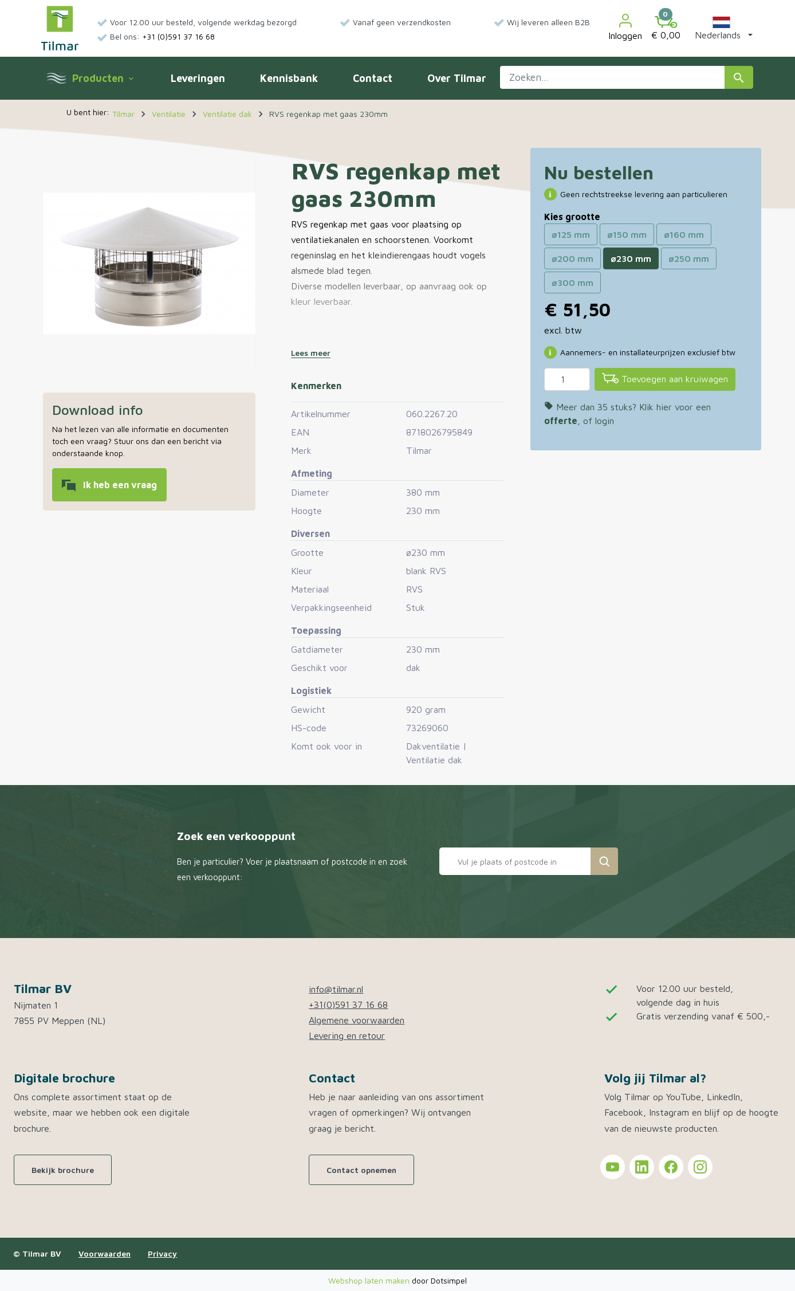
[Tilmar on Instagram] (700, 1167)
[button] (721, 28)
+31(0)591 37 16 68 (348, 1004)
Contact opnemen (361, 1170)
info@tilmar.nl (336, 989)
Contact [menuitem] (372, 78)
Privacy (162, 1253)
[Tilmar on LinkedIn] (641, 1167)
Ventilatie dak (434, 760)
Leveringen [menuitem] (198, 78)
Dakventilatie (433, 746)
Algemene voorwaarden (356, 1020)
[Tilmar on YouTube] (612, 1167)
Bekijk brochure (63, 1170)
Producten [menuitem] (102, 78)
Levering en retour (347, 1035)
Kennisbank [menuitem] (289, 78)
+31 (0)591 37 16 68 (178, 36)
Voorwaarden (104, 1253)
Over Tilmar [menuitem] (456, 78)
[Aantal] (567, 379)
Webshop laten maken (370, 1280)
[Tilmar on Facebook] (671, 1167)
